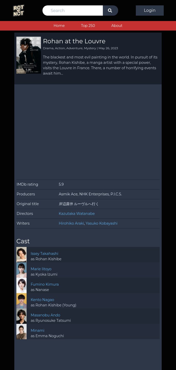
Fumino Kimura (45, 284)
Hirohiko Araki (71, 223)
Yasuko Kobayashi (101, 223)
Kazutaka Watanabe (77, 213)
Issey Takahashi (44, 253)
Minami (37, 330)
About (116, 25)
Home (58, 25)
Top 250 (88, 25)
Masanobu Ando (45, 315)
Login (150, 10)
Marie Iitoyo (41, 269)
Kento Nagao (42, 299)
